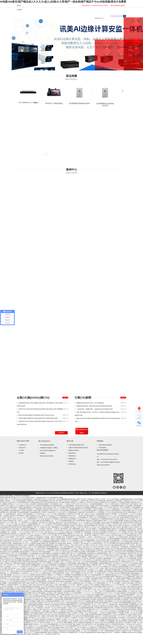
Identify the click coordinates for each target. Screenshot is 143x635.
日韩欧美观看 (55, 604)
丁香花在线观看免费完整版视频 (48, 542)
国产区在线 (17, 499)
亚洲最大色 (63, 563)
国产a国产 (131, 619)
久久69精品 (120, 556)
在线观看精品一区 (95, 631)
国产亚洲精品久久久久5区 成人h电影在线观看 (118, 601)
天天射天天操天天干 (79, 601)
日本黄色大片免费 (20, 588)
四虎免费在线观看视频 (15, 548)
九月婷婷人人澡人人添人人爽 (69, 619)
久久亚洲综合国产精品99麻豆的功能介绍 (66, 570)
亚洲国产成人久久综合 (132, 596)
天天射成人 (66, 545)
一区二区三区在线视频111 (54, 579)
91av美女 (81, 617)
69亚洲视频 (110, 530)
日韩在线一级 (119, 607)
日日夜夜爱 (102, 538)
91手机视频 (120, 612)
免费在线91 (30, 500)
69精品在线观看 (8, 520)
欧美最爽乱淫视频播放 (90, 507)
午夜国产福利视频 (98, 509)
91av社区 (117, 573)
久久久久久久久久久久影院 (54, 617)
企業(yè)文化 (22, 447)
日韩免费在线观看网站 (96, 504)
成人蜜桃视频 (103, 532)
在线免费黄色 (20, 515)
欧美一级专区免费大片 (132, 504)
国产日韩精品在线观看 (126, 522)
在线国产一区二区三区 (82, 591)
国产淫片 (57, 634)
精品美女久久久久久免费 (26, 535)
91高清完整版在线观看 (107, 576)
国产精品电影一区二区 (106, 629)
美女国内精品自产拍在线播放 (112, 599)
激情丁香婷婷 (27, 583)
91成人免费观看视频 (74, 528)
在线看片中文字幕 (42, 589)
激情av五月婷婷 (114, 555)
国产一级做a (100, 568)
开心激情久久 (36, 594)
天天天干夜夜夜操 (75, 573)
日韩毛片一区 (5, 571)
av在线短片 (98, 616)
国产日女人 (86, 504)
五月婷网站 (129, 616)
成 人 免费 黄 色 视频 (47, 598)
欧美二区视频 (41, 616)
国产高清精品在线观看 (47, 594)
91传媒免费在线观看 (135, 547)
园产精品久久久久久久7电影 (37, 617)
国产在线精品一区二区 (49, 622)
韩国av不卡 (98, 617)
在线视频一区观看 (35, 601)
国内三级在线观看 (11, 512)
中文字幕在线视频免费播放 (87, 540)
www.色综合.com (52, 515)
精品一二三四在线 (100, 612)
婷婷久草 (130, 532)
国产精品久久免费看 (128, 533)
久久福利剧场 (62, 609)
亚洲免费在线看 (72, 632)
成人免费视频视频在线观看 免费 (66, 499)
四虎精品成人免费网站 (54, 619)
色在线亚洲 (63, 553)
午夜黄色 (3, 543)
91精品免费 (95, 533)
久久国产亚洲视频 (73, 621)
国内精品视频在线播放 (92, 629)
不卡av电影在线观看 (74, 571)
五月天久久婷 (76, 561)
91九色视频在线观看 (27, 624)
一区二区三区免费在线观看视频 (23, 586)
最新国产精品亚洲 (35, 575)
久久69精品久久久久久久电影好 (35, 568)
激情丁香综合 (130, 568)
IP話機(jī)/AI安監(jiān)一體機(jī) (49, 447)
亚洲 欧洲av (125, 581)
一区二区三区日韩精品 (112, 499)
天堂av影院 (49, 555)
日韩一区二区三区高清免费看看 (118, 553)
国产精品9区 (100, 601)
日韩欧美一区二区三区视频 (86, 612)
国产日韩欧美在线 (120, 568)
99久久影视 (138, 533)
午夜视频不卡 (129, 622)
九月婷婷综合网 (73, 556)
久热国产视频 (37, 510)
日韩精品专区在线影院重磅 (30, 561)
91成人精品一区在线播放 (127, 555)
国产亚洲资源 (11, 589)
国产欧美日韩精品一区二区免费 (11, 570)
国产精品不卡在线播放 (33, 629)
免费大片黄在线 (109, 568)
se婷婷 (62, 627)
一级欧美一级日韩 (11, 519)
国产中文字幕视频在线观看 (108, 591)
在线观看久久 (115, 502)
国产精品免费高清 (89, 515)
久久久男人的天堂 (73, 596)
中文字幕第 (4, 568)
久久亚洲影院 (32, 543)
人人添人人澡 (139, 594)
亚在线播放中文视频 (53, 550)
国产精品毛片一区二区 (127, 514)
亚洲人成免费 (106, 548)
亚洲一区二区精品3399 (40, 527)
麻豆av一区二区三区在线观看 (10, 581)
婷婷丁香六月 (71, 553)
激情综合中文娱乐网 (53, 563)
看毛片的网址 (119, 535)
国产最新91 (76, 542)
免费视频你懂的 (35, 565)
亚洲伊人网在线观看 (35, 578)
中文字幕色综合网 (95, 543)
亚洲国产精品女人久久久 (108, 584)
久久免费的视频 (17, 558)
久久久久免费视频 (64, 527)
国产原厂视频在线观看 (37, 560)
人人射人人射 (103, 611)
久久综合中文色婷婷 (70, 589)
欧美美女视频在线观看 (73, 631)
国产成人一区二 (22, 519)
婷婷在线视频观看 (52, 547)
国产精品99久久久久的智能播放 (116, 627)
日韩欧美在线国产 (57, 524)
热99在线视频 (10, 545)
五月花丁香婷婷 (51, 596)
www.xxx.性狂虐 (84, 621)
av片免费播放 (83, 556)
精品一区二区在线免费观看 (11, 573)
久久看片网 (33, 552)
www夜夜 (83, 627)
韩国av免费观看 (25, 560)
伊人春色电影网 (136, 631)
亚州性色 (44, 575)
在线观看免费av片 (137, 578)
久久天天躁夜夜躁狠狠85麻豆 (89, 561)
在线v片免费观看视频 (62, 560)
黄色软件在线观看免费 (87, 603)
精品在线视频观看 (128, 550)
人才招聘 (21, 450)
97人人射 (60, 547)
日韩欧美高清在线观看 (45, 561)
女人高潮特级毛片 (92, 627)
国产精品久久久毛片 (104, 547)
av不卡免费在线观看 (99, 583)
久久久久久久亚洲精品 (124, 575)
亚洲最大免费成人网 (43, 543)
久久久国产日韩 (29, 556)
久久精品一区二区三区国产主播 (106, 507)
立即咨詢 (61, 433)
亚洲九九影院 (26, 558)
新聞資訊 (101, 11)
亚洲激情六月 (53, 543)
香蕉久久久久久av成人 (37, 532)
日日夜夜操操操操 (127, 598)
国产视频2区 (93, 528)
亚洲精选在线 (69, 532)
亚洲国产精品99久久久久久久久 (97, 556)
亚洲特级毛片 (45, 510)
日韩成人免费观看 (29, 550)
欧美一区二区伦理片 (129, 545)
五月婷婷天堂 (79, 507)
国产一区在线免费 (50, 560)
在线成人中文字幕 (100, 499)
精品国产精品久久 (75, 510)
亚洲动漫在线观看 (43, 504)
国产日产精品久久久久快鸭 (38, 571)
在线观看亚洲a (49, 570)
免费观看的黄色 (32, 519)
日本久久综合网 (55, 525)
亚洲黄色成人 (38, 535)
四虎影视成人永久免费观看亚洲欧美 (97, 553)
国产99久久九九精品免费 (94, 560)
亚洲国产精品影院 (30, 515)
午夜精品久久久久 (116, 533)
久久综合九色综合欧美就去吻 (113, 512)
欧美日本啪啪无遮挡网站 (28, 579)
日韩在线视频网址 (32, 524)
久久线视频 (3, 504)
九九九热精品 (89, 583)
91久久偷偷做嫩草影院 (71, 626)
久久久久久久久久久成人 (91, 538)
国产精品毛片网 (117, 524)
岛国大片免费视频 (29, 545)
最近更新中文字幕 (133, 515)
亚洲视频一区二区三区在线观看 (95, 619)
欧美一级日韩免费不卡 (68, 537)
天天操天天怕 (8, 558)
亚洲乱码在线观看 (39, 576)
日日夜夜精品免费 (131, 530)
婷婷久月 (108, 624)
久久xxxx (31, 619)
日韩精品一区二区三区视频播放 (69, 540)
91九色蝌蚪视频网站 (69, 505)
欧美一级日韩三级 (86, 535)
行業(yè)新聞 (102, 447)
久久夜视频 (111, 604)
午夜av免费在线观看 (117, 545)
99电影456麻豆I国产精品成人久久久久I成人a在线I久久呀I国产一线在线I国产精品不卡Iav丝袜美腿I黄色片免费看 (63, 1)
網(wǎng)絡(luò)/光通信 (46, 456)
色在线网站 (33, 504)
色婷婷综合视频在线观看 (67, 604)
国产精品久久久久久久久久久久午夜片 (18, 504)
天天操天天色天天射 (104, 545)
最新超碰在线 (28, 507)
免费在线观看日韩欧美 (69, 579)
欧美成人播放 (137, 616)
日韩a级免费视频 (76, 575)
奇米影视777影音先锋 (91, 530)
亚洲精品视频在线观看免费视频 (53, 591)
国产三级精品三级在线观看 (52, 627)
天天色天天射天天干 (41, 550)
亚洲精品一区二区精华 (77, 502)
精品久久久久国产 (90, 514)
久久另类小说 (131, 626)
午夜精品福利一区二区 (89, 604)
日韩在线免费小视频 (52, 616)
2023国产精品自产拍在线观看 (92, 524)
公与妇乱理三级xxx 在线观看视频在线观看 (47, 548)
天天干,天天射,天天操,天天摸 (101, 588)
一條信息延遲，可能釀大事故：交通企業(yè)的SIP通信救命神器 (94, 409)
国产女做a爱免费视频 (79, 520)
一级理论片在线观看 (55, 537)
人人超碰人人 (90, 537)
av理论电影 (117, 581)
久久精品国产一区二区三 (11, 566)
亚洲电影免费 (65, 525)
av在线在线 (47, 604)
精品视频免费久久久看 (109, 614)
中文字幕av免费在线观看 (88, 510)
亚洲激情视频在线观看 (110, 596)
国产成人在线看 (128, 556)
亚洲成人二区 (71, 609)
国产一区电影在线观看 (24, 565)
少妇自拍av (49, 593)
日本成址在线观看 (132, 614)
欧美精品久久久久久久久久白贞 (16, 517)
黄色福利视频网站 (124, 566)
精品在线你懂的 (72, 563)
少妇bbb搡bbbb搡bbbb (97, 578)
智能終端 (42, 453)
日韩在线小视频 (58, 598)
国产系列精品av (50, 522)
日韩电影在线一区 (104, 502)
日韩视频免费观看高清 (75, 509)
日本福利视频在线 (83, 517)
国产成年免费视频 (99, 624)
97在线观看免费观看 (23, 512)
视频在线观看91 (135, 573)
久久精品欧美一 (49, 528)
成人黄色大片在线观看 (86, 596)
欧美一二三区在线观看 (32, 542)
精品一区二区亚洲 (92, 547)
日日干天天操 (76, 586)
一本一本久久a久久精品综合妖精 (61, 552)
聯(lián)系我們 (109, 14)
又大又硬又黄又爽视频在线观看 (87, 632)
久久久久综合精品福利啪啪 (10, 555)
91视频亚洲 (40, 538)
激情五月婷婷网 (18, 507)
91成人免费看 (77, 555)
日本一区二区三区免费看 (113, 583)
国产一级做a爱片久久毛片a (96, 579)
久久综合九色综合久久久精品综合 (130, 509)
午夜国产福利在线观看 (44, 552)
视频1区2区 (89, 520)
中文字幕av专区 (51, 499)
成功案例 (21, 453)
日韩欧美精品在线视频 (19, 563)
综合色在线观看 (126, 510)
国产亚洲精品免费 (31, 517)
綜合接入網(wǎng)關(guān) (47, 450)
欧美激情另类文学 (35, 631)
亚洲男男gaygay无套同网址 (9, 533)
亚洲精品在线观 (90, 550)
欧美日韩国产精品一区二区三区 (69, 588)
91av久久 (99, 581)
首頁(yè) (60, 11)
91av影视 (56, 588)
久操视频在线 (121, 596)
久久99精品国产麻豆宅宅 (8, 591)
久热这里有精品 (100, 515)
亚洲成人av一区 (119, 563)
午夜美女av (117, 552)
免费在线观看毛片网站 (100, 520)
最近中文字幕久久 (107, 524)
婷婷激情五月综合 (136, 502)
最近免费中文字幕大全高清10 (130, 527)
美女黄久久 (73, 517)
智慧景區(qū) (72, 464)
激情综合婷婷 (68, 524)
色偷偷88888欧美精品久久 (106, 563)
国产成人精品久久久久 (30, 589)
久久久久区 (107, 509)
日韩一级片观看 (109, 550)
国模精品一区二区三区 (51, 566)
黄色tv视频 (137, 619)
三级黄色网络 (46, 611)
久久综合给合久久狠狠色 (91, 502)
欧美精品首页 (52, 512)
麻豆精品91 (108, 619)
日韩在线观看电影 (84, 599)
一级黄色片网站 (14, 571)
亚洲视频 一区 (116, 514)
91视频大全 (72, 525)
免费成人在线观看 (119, 606)
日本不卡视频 (101, 527)
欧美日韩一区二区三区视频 (63, 606)
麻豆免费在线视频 (87, 555)
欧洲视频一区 (57, 555)
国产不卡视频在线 (88, 499)
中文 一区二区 (55, 520)
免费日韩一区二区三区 (73, 533)
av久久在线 (115, 626)
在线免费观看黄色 (48, 545)
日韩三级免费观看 (109, 622)
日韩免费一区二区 (43, 517)
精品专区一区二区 (41, 563)
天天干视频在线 (20, 505)
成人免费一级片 (79, 514)
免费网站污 (77, 629)
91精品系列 (11, 502)
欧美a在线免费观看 (79, 530)
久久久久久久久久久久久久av (21, 575)
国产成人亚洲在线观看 (129, 512)
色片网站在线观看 (23, 555)
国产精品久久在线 (75, 527)
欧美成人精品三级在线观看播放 (110, 522)
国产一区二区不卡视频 (45, 524)
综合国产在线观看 (7, 586)
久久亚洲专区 (27, 532)
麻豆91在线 (130, 588)
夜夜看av (50, 575)
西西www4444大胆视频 (135, 632)
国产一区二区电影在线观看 (120, 537)
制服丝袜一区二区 (105, 533)
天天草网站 (74, 612)
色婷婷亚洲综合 (7, 542)
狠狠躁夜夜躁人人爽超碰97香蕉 (121, 570)
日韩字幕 (95, 532)
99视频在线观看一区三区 (20, 543)
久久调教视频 (67, 575)
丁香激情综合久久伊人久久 (130, 500)
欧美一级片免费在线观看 (62, 502)
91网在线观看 (96, 522)
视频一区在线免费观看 (113, 540)
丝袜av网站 (78, 558)
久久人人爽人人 (94, 591)
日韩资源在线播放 (111, 612)
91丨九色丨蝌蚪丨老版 (123, 586)
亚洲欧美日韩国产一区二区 (90, 611)
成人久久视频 (113, 603)
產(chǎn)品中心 (76, 14)
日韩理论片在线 (37, 507)
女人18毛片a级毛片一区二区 (15, 556)
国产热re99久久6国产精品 (44, 584)
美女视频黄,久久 (98, 596)
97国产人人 (19, 578)
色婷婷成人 (80, 525)
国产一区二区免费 (95, 573)
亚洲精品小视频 (112, 571)
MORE (65, 397)
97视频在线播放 (72, 512)
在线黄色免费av (25, 552)
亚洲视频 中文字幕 (78, 538)
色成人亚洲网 (34, 614)
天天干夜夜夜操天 (35, 611)
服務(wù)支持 (93, 14)
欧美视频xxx (106, 505)
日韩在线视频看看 (65, 548)
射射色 (68, 612)
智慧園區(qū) (72, 458)
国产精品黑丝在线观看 (123, 543)
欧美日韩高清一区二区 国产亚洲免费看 (43, 586)
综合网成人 (12, 505)
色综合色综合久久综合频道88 (92, 548)
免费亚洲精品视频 (30, 538)
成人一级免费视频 (120, 530)
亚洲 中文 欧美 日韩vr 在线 (15, 530)
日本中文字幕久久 (81, 609)
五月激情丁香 (88, 522)
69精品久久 (124, 579)
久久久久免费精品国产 (129, 576)
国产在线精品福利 (86, 532)
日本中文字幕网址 (41, 515)
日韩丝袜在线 (54, 510)
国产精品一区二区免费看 (58, 507)
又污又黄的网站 (22, 533)
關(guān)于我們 (68, 14)
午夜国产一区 (78, 578)
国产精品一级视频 (89, 505)
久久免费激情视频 (81, 553)
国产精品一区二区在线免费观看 (73, 593)
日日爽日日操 (50, 634)
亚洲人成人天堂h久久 (20, 524)
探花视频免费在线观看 (132, 606)
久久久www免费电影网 (130, 558)
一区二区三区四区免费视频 (115, 520)
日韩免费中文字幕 (126, 631)
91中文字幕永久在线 (67, 629)
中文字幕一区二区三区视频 (101, 555)
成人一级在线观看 (86, 533)
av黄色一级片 (85, 528)
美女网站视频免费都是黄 (49, 578)
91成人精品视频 (138, 532)
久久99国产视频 (135, 525)
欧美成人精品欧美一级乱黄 (25, 603)
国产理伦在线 (64, 509)
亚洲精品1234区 (76, 606)
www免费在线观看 (45, 553)
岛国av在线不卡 (72, 614)
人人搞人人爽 (11, 578)
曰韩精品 (9, 584)
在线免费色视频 (103, 561)
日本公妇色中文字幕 (76, 545)
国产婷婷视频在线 (45, 520)
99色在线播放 (4, 548)
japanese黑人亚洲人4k (45, 530)
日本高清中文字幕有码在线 (10, 547)
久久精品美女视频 (58, 599)
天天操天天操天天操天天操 (134, 589)
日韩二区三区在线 (52, 614)
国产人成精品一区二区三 (65, 542)
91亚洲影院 (90, 570)
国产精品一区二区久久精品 (37, 555)
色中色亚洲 (44, 565)
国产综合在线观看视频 (41, 500)
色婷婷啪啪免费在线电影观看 (72, 598)
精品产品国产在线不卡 (58, 626)
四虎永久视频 (58, 545)
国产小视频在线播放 (40, 547)
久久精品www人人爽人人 (26, 547)
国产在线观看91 (87, 509)
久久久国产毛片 (68, 530)
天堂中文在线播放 (94, 584)
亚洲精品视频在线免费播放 (35, 604)
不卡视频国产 (56, 561)
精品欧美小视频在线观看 (28, 570)
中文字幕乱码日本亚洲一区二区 (91, 576)
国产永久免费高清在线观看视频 (40, 505)
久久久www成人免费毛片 (17, 538)
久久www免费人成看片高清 (30, 606)
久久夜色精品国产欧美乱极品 (102, 626)
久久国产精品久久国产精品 (128, 540)
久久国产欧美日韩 (101, 540)
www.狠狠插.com (106, 566)
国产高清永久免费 (67, 555)
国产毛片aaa (49, 588)
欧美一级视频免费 (53, 527)
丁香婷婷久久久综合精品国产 (81, 543)
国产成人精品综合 (124, 525)
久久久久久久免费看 (41, 533)
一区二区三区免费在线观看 (42, 556)
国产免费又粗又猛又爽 (15, 527)
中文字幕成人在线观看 (11, 525)
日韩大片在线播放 (24, 571)
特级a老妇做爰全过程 (103, 632)
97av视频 (17, 560)
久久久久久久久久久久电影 (112, 594)
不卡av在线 (116, 593)
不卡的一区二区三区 (66, 601)
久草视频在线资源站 (137, 570)
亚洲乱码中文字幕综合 (107, 606)
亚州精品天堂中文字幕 (135, 537)
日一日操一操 (85, 631)
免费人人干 (30, 533)
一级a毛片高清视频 (61, 621)
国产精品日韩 (63, 632)
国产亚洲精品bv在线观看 (78, 552)
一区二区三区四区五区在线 (112, 504)
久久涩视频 (86, 578)
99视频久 (136, 522)
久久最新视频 (55, 519)
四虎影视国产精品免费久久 (26, 509)
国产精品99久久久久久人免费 (103, 537)
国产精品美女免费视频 (129, 609)
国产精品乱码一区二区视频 (112, 578)
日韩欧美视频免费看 (37, 558)
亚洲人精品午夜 (50, 621)
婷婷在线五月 (78, 576)
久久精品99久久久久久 (83, 519)
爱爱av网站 (118, 576)
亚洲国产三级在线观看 (61, 528)
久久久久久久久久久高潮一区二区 (52, 535)
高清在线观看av (27, 599)
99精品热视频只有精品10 (103, 514)
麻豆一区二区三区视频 (105, 565)
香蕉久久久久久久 (34, 626)
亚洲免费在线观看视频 (40, 632)
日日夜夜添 (42, 522)
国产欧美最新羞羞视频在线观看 (127, 603)
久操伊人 (123, 560)
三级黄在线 (114, 566)
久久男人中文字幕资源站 (56, 589)
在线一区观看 (130, 627)
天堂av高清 (116, 579)
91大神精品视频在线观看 (99, 586)
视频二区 (7, 561)
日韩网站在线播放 (60, 538)
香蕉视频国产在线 (62, 571)
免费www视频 (80, 566)
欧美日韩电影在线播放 (39, 596)
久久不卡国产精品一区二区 (41, 514)
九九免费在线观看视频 (113, 538)
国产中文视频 (9, 507)
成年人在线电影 (89, 617)
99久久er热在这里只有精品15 (105, 552)
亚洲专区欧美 (70, 514)
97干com (25, 578)
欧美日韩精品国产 (69, 547)
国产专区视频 (31, 502)
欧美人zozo (122, 626)
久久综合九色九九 (61, 512)
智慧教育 (71, 461)
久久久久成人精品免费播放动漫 (49, 624)
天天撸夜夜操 (55, 553)
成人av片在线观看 (108, 581)
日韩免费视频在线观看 (117, 505)
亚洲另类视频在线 (28, 527)
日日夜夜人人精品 (80, 547)
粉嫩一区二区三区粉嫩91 (120, 565)
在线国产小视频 (59, 594)
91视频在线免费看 (121, 591)
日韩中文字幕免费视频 (128, 552)
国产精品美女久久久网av (19, 576)
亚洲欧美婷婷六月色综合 (71, 599)
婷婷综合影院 (79, 505)
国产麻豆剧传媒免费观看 (101, 603)
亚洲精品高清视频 (124, 502)
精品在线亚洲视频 (89, 525)
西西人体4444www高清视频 (68, 519)
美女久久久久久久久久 (111, 515)
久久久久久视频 (25, 609)
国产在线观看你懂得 (101, 571)
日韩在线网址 (131, 583)
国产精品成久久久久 (51, 532)
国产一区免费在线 (115, 632)
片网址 (83, 629)
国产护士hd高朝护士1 (136, 566)
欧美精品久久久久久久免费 (28, 581)
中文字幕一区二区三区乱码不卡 (57, 603)
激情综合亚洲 (39, 502)
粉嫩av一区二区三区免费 (62, 568)
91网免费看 (38, 509)
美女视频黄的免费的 (66, 520)
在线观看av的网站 (90, 601)
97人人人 (112, 609)
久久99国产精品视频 (26, 510)
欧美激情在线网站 (48, 509)
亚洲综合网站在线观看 (36, 612)
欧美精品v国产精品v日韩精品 (56, 581)
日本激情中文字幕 (26, 594)
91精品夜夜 (61, 566)
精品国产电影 (135, 543)
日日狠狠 (46, 537)
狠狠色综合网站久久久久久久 (129, 561)
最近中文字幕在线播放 (39, 593)
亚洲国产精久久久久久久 (94, 609)
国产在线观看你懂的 (56, 505)
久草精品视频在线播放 (69, 591)
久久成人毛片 (86, 573)
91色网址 (9, 543)
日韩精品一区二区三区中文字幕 (9, 535)
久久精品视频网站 (136, 507)
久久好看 (48, 576)
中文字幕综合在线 (77, 616)
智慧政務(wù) (72, 456)
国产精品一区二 (12, 565)
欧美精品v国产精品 (78, 583)
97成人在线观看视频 (14, 552)
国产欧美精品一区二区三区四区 (24, 540)
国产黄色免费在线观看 (22, 591)
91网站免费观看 (91, 552)
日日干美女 (29, 596)
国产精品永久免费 (82, 579)
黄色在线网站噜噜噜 (60, 533)
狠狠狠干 (12, 537)
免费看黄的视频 (137, 598)
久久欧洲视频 (78, 611)
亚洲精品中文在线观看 (130, 520)
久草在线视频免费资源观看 (86, 607)
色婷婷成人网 (117, 629)
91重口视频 (50, 533)
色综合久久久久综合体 (129, 524)
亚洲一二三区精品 (78, 515)
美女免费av (91, 571)
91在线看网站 (124, 547)
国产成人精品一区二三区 (72, 627)
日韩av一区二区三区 (90, 568)
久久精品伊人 (66, 617)
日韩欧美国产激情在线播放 (128, 538)
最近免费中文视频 (16, 561)
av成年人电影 (46, 507)
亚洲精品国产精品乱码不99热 (71, 535)
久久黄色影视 (108, 579)
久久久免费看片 (99, 570)
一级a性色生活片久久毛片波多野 (28, 566)
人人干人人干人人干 (89, 593)
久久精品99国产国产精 (39, 499)
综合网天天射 (70, 507)
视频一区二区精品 (85, 542)
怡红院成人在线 (86, 606)
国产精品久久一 (111, 586)
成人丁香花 (78, 604)
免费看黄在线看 (125, 573)
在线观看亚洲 (99, 607)
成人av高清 (59, 622)
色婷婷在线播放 (125, 517)
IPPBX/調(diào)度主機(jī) (47, 445)
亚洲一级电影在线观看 (121, 604)
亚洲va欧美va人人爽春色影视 (57, 631)
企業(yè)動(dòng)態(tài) (105, 445)
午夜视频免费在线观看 (126, 499)
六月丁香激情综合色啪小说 (131, 535)
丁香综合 (132, 599)
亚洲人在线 (52, 500)
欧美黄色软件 (30, 588)
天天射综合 (105, 616)
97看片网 (122, 504)
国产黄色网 (44, 629)
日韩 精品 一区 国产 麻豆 (83, 589)
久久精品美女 (30, 537)
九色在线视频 (128, 505)
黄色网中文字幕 (132, 553)
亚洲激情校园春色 (41, 581)
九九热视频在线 (121, 614)
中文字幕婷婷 (111, 611)
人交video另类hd (58, 530)
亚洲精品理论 (62, 514)
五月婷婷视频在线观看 (104, 528)
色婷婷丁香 (79, 499)
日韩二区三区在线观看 (131, 563)
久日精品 (123, 583)
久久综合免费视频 (21, 502)
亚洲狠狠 (110, 598)
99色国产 (114, 528)
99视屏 (28, 505)
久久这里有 (61, 532)
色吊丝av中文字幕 (132, 624)
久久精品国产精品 (84, 500)
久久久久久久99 (56, 576)
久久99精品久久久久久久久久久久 (30, 573)
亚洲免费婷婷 (53, 565)
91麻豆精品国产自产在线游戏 (116, 617)
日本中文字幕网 (114, 548)
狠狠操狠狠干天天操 (71, 581)
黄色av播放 (15, 528)
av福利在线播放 (9, 588)
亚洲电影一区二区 (77, 524)
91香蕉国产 (74, 617)
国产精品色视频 (28, 514)
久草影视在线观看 (64, 510)
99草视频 (137, 588)
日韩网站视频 (116, 509)
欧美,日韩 (30, 576)
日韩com (36, 624)
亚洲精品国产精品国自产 (119, 624)
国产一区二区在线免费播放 (20, 553)
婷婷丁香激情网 (58, 593)
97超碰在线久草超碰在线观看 (51, 540)
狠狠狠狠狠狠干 (108, 558)
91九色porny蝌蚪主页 (120, 519)
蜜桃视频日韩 (67, 586)
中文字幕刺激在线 (54, 504)
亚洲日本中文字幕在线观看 (98, 500)
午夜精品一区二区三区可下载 (33, 622)
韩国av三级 (34, 583)
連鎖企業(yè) (72, 453)
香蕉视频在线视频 (89, 616)
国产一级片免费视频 (92, 563)
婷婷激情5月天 (69, 594)
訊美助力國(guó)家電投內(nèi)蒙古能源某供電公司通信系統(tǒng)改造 (38, 418)
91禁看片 (69, 538)
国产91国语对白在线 (8, 560)
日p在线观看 (117, 598)
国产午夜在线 (117, 527)
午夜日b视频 (38, 545)
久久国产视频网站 (134, 581)
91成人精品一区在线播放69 (130, 629)
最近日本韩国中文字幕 (40, 603)
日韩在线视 (34, 634)
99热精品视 (118, 609)
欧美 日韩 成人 (119, 622)
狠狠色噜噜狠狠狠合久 (73, 603)
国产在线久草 (96, 606)
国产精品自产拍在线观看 (31, 530)
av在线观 (93, 599)
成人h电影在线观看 (67, 576)
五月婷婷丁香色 (72, 565)
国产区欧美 (43, 609)
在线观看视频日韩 (35, 512)
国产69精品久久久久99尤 (89, 527)
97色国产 (44, 512)
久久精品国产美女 (85, 586)
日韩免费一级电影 (49, 538)
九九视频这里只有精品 (103, 510)
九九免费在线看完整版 (36, 591)
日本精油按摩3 (38, 537)
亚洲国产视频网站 (126, 578)
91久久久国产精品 (52, 609)
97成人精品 (70, 558)
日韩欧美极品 (103, 530)
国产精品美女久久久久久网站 (65, 578)
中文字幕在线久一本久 (122, 584)
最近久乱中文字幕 (61, 522)
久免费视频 (77, 532)
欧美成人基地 (68, 583)
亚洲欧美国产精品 (108, 607)
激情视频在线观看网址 (65, 616)
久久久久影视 (10, 522)
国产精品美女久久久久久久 (75, 522)
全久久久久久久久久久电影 (82, 594)
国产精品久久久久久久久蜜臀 (41, 525)
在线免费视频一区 (45, 626)
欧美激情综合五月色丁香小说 (103, 593)
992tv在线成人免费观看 (25, 525)
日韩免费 (104, 617)
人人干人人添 (25, 631)
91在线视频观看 (61, 612)
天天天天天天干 (70, 566)
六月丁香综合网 (74, 560)
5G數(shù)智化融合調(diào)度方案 (78, 447)
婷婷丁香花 (109, 527)
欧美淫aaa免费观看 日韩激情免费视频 (127, 621)
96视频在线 (108, 570)
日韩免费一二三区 (16, 532)
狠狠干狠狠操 (25, 614)
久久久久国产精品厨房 (44, 519)
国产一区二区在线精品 (21, 522)
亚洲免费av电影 (49, 568)
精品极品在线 (62, 543)
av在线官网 (19, 589)
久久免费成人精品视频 (8, 515)
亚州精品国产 (100, 550)
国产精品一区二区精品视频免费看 (92, 575)
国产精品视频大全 (132, 593)
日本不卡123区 (20, 537)
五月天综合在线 (111, 556)
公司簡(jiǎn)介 (22, 445)
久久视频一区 (35, 609)
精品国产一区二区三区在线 (46, 606)
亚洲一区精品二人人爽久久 (21, 520)
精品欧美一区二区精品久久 (21, 584)
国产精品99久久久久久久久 (55, 583)
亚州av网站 (69, 611)
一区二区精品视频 (7, 514)
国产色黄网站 (119, 550)
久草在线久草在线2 (28, 548)
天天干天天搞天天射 (114, 517)
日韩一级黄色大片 (137, 601)
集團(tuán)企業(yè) (73, 450)
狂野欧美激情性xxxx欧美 (65, 515)
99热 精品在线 (63, 614)
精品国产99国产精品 (41, 619)
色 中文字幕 (82, 560)
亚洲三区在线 (43, 614)
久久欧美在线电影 (45, 573)
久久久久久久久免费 (49, 558)
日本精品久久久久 (61, 558)
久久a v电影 (53, 514)
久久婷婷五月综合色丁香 (90, 545)
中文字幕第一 (14, 509)
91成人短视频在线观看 (97, 594)
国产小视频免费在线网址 (29, 621)
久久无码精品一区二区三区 (92, 566)
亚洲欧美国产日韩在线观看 (85, 512)
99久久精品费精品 (72, 500)
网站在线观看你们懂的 (95, 614)
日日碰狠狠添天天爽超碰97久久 (29, 528)
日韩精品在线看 (31, 563)
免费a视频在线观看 (107, 519)
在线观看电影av (64, 517)
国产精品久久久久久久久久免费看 (117, 532)
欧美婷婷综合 (123, 515)
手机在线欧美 (19, 545)
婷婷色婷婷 (123, 548)
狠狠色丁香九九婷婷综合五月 (85, 624)
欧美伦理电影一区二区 (65, 584)
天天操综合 (85, 558)
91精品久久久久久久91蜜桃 (118, 589)
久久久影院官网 (33, 522)
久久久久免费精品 (99, 512)
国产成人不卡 (40, 570)
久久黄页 (55, 584)
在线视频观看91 (102, 517)
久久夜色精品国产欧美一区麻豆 (61, 573)
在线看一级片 (93, 517)
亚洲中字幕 (98, 505)
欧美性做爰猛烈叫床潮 (15, 583)
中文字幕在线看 (80, 537)
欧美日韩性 (59, 586)
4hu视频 (41, 528)
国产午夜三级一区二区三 (86, 626)
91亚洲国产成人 (115, 547)
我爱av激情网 (82, 563)
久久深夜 (41, 566)
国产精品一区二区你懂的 (120, 619)
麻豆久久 (116, 525)
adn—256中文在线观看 (123, 507)
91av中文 (57, 509)
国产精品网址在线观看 (25, 593)
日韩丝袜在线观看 (15, 579)
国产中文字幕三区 (76, 504)
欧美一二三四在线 (65, 504)
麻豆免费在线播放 (40, 588)
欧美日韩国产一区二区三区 (117, 616)
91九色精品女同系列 (39, 599)
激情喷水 (69, 543)
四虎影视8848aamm (115, 561)
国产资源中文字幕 (61, 500)
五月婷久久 (82, 619)
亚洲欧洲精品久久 (54, 517)
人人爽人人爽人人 (97, 589)
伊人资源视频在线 (121, 611)
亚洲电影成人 (38, 540)
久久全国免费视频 (33, 553)
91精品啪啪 (118, 500)
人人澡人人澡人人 (101, 604)
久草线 (72, 550)
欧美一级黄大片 (18, 514)
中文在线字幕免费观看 (76, 568)
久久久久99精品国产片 (38, 607)
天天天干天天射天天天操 (106, 535)
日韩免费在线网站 (21, 500)
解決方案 (85, 11)
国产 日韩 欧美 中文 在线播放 (104, 525)
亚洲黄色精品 (139, 552)
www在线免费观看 (26, 499)
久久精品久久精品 (62, 596)
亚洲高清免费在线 (115, 510)
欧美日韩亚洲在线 (9, 540)
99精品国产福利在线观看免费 (126, 571)
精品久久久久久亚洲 (108, 573)
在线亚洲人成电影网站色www (111, 542)
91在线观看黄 (41, 621)
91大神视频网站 (110, 621)
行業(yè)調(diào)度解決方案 (76, 445)
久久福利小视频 (34, 520)
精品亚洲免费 (129, 528)
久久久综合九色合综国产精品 (67, 624)
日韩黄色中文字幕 (7, 550)
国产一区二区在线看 (115, 560)
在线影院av (123, 593)
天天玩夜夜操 (43, 583)
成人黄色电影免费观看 (127, 594)
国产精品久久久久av (19, 542)
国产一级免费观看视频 (107, 631)
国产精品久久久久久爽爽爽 (97, 621)
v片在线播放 (45, 631)
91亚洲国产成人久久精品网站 (34, 627)
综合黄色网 (100, 599)
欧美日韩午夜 (83, 570)
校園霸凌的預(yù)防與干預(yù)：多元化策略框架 (90, 403)
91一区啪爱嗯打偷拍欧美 (109, 575)
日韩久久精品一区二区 (6, 499)
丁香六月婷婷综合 (97, 542)
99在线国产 (8, 576)
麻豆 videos (33, 584)
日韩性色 (117, 631)
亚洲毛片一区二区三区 (131, 612)
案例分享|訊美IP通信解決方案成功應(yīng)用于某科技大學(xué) (36, 415)
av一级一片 (41, 634)
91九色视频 (120, 528)
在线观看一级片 (18, 550)
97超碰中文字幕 (138, 542)
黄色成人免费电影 (53, 632)
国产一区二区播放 (66, 561)
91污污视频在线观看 (127, 542)
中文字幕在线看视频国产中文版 (87, 581)
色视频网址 (105, 609)
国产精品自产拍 (64, 550)
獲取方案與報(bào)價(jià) (82, 431)
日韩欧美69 (94, 565)
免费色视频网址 (68, 622)
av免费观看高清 (62, 565)
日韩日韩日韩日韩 (49, 502)
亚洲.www (84, 571)
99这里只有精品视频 (87, 598)
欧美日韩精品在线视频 (100, 598)
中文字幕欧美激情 (31, 616)
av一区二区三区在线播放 (109, 543)
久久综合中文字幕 (98, 622)
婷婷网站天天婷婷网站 (96, 558)
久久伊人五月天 (4, 538)
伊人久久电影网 (118, 558)
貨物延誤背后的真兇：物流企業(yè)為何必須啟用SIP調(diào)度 (94, 406)
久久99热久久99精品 (77, 548)
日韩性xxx (105, 560)
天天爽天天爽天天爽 (50, 612)
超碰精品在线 (110, 500)
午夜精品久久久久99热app (58, 611)
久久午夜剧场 (58, 575)
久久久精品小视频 (83, 614)
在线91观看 (106, 589)
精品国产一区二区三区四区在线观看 (56, 607)
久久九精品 (131, 591)
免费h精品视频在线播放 (86, 588)
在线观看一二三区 (10, 500)
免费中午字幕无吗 (80, 550)
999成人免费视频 (41, 579)
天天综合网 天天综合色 (33, 598)
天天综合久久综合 (72, 607)
